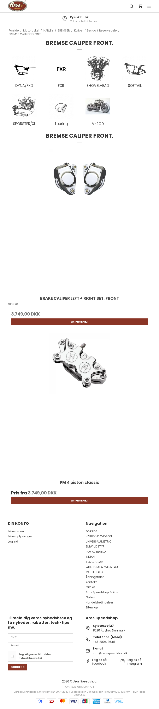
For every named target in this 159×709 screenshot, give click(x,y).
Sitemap (92, 607)
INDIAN (90, 557)
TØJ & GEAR (94, 562)
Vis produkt (79, 321)
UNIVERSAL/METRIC (99, 541)
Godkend (18, 667)
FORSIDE (91, 531)
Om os (90, 587)
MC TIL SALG (94, 572)
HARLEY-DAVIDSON (99, 536)
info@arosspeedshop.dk (110, 653)
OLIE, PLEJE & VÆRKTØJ (102, 567)
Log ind (13, 541)
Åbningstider (95, 577)
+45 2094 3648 (104, 642)
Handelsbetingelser (99, 602)
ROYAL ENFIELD (96, 552)
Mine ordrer (16, 531)
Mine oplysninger (20, 536)
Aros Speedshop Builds (102, 592)
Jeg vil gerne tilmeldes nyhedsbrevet (35, 656)
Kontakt (91, 582)
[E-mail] (40, 645)
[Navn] (40, 636)
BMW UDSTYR (95, 546)
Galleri (90, 597)
